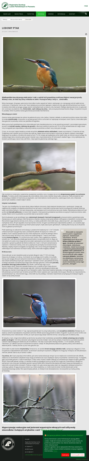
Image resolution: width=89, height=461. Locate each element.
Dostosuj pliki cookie (77, 455)
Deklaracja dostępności (82, 459)
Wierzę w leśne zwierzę (16, 19)
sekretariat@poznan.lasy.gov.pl (33, 455)
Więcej (55, 451)
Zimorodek (28, 19)
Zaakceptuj (65, 455)
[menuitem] (7, 14)
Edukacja (5, 19)
